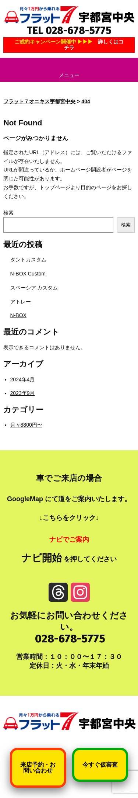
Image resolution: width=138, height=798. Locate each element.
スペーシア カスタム (34, 288)
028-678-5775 (70, 638)
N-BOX (18, 315)
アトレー (20, 302)
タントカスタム (28, 260)
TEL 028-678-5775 (69, 30)
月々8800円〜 (26, 425)
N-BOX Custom (28, 274)
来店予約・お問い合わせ (38, 767)
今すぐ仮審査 (100, 764)
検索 (8, 213)
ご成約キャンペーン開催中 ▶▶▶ (69, 44)
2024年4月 (22, 379)
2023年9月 (22, 393)
